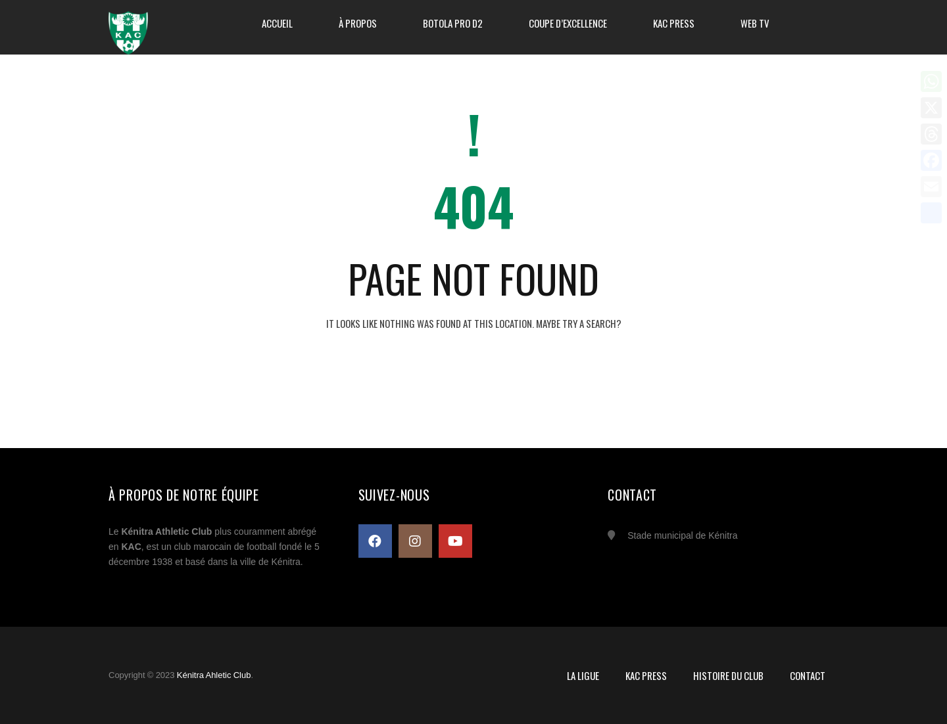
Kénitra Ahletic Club (214, 675)
